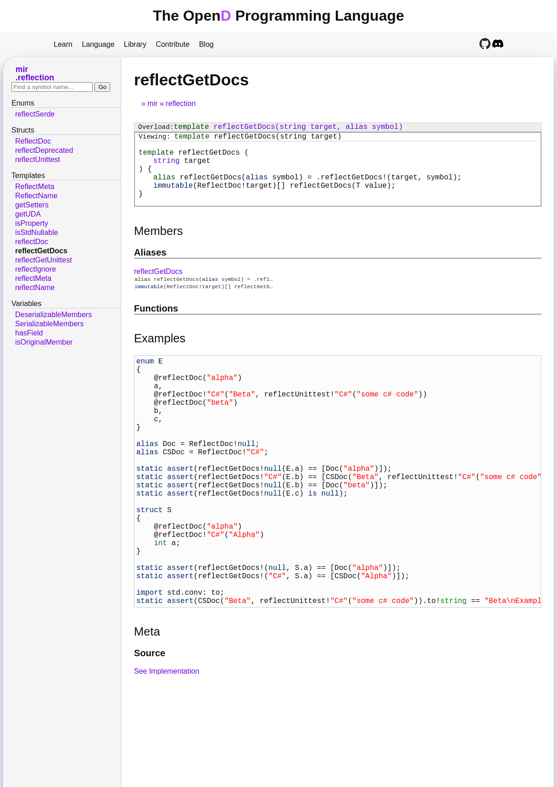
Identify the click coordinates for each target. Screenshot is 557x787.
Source (149, 725)
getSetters (32, 205)
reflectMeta (33, 278)
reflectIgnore (35, 269)
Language (98, 44)
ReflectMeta (34, 186)
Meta (147, 703)
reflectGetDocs (158, 286)
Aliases (150, 267)
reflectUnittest (37, 159)
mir (152, 103)
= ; (307, 188)
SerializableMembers (49, 324)
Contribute (172, 44)
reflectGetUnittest (43, 260)
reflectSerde (35, 114)
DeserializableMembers (53, 314)
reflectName (35, 287)
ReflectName (36, 196)
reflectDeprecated (44, 150)
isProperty (31, 223)
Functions (156, 325)
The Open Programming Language (278, 15)
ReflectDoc (33, 141)
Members (158, 245)
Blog (206, 44)
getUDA (28, 214)
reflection (180, 103)
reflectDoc (31, 242)
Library (135, 44)
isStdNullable (36, 232)
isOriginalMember (43, 342)
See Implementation (166, 743)
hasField (29, 333)
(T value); (274, 198)
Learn (63, 44)
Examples (159, 354)
